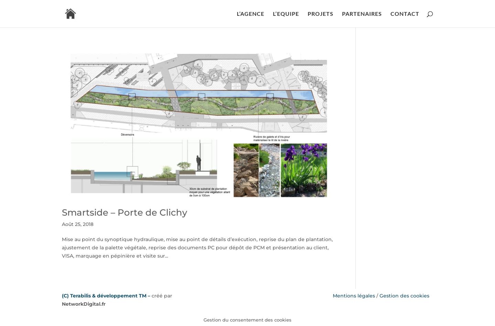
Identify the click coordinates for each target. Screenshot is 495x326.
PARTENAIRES (362, 14)
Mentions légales (354, 296)
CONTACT (404, 14)
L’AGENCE (250, 14)
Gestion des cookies (404, 296)
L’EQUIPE (286, 14)
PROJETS (320, 14)
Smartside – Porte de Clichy (124, 212)
